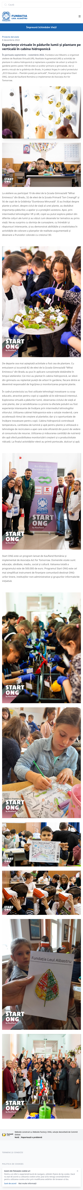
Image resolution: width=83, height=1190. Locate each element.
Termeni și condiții (12, 1152)
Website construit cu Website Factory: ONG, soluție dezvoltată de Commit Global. (46, 1133)
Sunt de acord (10, 1183)
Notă (17, 1137)
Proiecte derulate (10, 36)
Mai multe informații (27, 1183)
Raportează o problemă (31, 1137)
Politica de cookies (12, 1164)
